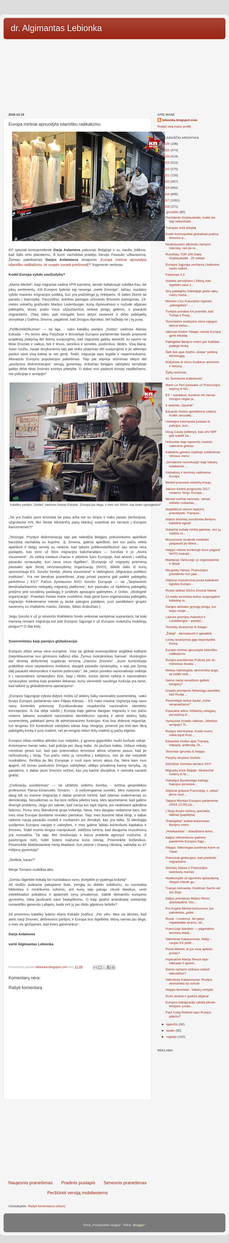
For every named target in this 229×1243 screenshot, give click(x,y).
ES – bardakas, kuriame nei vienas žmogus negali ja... (190, 397)
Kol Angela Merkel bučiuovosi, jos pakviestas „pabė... (189, 910)
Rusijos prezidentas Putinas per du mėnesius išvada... (190, 662)
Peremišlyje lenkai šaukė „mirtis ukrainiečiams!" (188, 702)
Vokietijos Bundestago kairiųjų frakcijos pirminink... (187, 782)
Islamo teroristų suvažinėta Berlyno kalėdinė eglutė (191, 521)
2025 (166, 150)
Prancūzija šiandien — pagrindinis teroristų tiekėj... (190, 930)
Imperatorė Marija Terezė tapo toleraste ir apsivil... (187, 961)
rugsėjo (172, 1037)
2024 (166, 156)
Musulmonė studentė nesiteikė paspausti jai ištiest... (187, 541)
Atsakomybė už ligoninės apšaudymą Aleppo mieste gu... (192, 880)
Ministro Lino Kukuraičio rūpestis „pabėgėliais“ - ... (189, 303)
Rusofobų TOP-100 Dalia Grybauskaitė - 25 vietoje (185, 256)
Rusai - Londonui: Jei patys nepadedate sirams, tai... (185, 920)
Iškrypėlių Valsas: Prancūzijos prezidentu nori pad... (187, 572)
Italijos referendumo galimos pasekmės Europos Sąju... (186, 839)
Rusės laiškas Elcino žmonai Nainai (191, 590)
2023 (166, 162)
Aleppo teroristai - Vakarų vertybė (189, 989)
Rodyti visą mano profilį (174, 126)
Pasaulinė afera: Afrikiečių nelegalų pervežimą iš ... (191, 712)
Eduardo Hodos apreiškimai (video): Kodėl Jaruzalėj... (191, 413)
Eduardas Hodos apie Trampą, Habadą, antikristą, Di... (187, 743)
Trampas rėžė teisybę (181, 228)
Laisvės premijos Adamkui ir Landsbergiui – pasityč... (185, 619)
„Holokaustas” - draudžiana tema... (190, 831)
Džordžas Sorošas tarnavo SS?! (188, 764)
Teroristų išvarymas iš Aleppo (186, 627)
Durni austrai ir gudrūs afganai (187, 996)
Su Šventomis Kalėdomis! (184, 378)
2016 (166, 206)
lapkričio (172, 1024)
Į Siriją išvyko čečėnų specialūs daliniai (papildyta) (188, 813)
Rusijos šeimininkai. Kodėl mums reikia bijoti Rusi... (189, 733)
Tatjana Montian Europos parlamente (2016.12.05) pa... (192, 802)
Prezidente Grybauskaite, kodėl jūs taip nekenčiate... (190, 219)
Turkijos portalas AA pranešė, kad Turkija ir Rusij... (189, 313)
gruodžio (173, 212)
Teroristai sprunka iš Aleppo (185, 751)
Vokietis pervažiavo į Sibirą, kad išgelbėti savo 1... (188, 282)
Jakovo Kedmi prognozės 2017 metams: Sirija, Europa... (188, 491)
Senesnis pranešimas (125, 1182)
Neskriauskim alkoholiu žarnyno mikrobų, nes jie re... (188, 246)
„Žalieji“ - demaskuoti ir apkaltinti (189, 633)
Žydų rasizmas (176, 372)
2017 (166, 200)
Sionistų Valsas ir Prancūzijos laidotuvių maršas (187, 869)
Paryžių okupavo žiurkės (183, 757)
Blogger (138, 1225)
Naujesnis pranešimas (30, 1182)
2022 (166, 169)
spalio (171, 1030)
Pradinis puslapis (78, 1182)
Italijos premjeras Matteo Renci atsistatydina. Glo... (188, 900)
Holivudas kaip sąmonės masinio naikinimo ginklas (189, 443)
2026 (166, 143)
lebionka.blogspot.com (179, 120)
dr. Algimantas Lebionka (56, 28)
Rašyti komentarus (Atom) (46, 1206)
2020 (166, 181)
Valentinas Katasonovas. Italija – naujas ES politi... (189, 941)
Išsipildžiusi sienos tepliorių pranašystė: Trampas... (185, 511)
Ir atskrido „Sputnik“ (179, 405)
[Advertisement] (114, 74)
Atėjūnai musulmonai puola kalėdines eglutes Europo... (192, 582)
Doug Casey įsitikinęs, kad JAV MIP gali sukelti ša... (191, 433)
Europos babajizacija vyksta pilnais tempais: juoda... (190, 1004)
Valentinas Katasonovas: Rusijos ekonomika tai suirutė (189, 981)
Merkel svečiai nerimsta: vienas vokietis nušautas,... (188, 501)
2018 (166, 194)
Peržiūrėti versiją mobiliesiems (77, 1192)
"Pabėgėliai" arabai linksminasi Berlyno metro (187, 823)
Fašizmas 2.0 (175, 274)
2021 (166, 175)
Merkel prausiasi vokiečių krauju (188, 482)
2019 (166, 187)
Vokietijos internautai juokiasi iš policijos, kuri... (188, 423)
